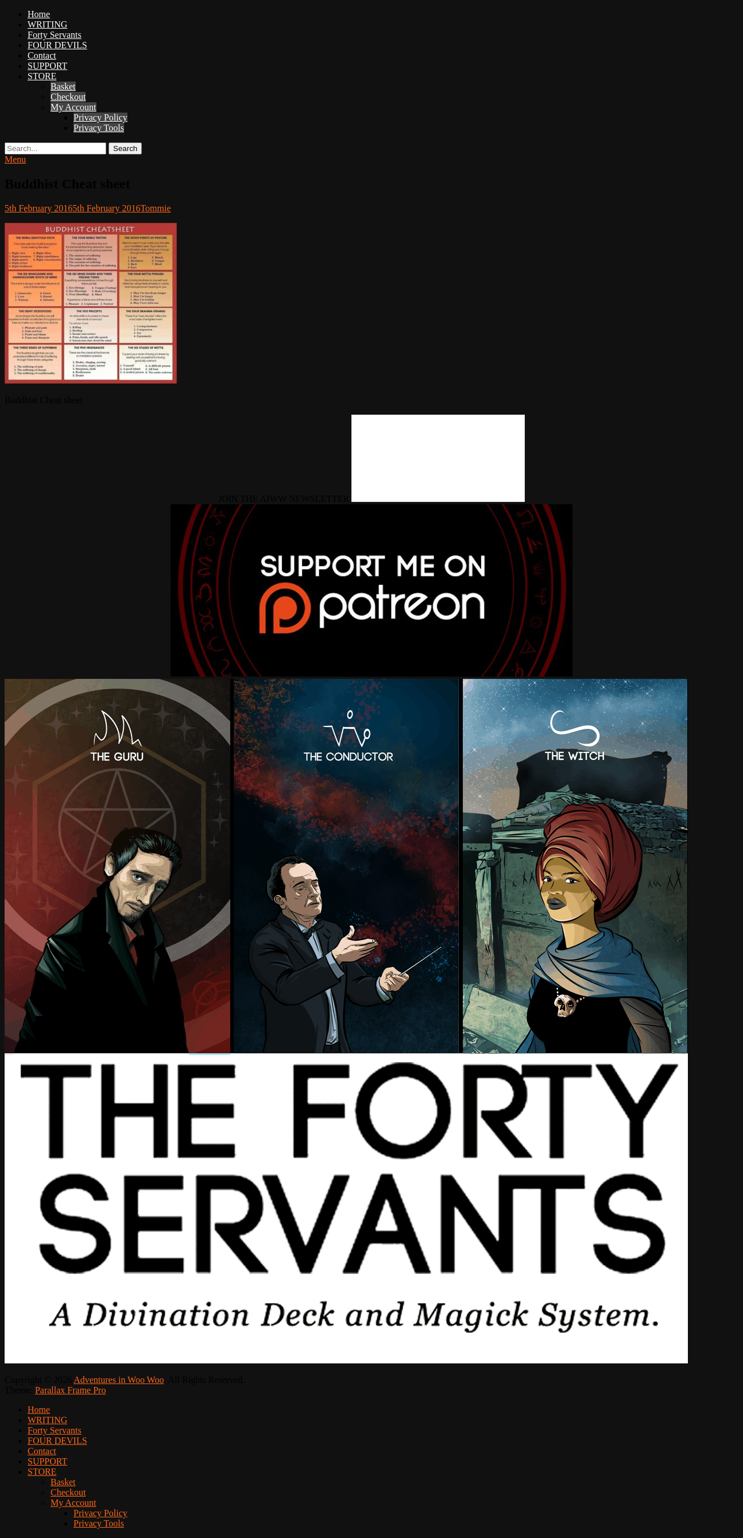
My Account (73, 107)
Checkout (68, 97)
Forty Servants (55, 35)
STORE (42, 76)
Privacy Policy (100, 117)
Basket (63, 86)
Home (39, 14)
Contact (42, 55)
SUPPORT (47, 66)
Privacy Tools (98, 128)
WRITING (47, 24)
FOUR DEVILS (57, 45)
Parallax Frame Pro (70, 1390)
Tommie (155, 208)
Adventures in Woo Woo (118, 1380)
